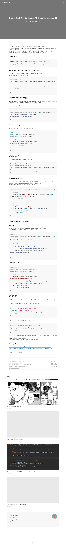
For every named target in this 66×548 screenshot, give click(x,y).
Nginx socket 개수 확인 (14, 368)
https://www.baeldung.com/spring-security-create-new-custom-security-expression (30, 347)
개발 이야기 (12, 358)
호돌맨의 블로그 (6, 3)
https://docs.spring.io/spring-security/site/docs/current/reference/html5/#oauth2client (30, 348)
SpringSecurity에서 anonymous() (15, 363)
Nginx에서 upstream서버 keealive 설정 (17, 366)
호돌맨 (33, 542)
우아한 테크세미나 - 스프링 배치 (15, 361)
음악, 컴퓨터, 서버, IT (14, 517)
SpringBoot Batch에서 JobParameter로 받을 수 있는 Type (20, 364)
